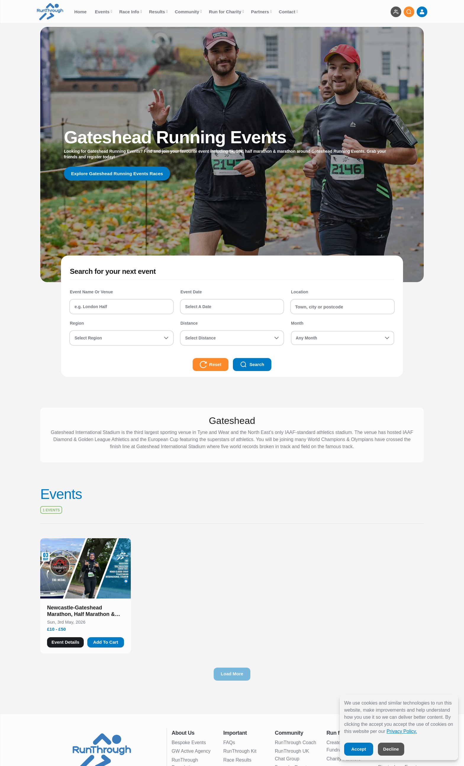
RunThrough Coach (295, 742)
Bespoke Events (189, 742)
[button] (85, 612)
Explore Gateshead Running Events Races (119, 173)
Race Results (237, 759)
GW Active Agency (191, 751)
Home (81, 11)
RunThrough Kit (239, 751)
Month (297, 323)
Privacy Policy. (401, 731)
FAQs (229, 742)
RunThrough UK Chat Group (292, 755)
